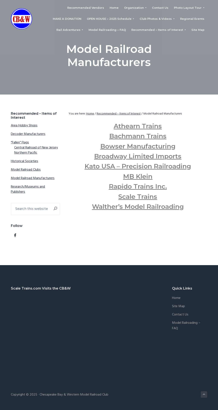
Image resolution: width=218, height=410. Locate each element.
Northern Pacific (25, 153)
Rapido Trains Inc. (138, 186)
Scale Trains (137, 197)
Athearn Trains (138, 126)
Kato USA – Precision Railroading (138, 166)
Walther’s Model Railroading (138, 207)
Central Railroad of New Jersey (36, 147)
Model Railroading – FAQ (186, 325)
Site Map (178, 306)
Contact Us (180, 314)
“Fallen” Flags (20, 142)
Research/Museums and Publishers (28, 189)
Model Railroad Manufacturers (32, 178)
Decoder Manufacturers (28, 134)
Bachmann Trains (137, 136)
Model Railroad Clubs (26, 169)
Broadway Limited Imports (137, 156)
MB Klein (137, 176)
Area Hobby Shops (24, 125)
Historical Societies (24, 161)
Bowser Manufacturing (137, 146)
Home (176, 298)
